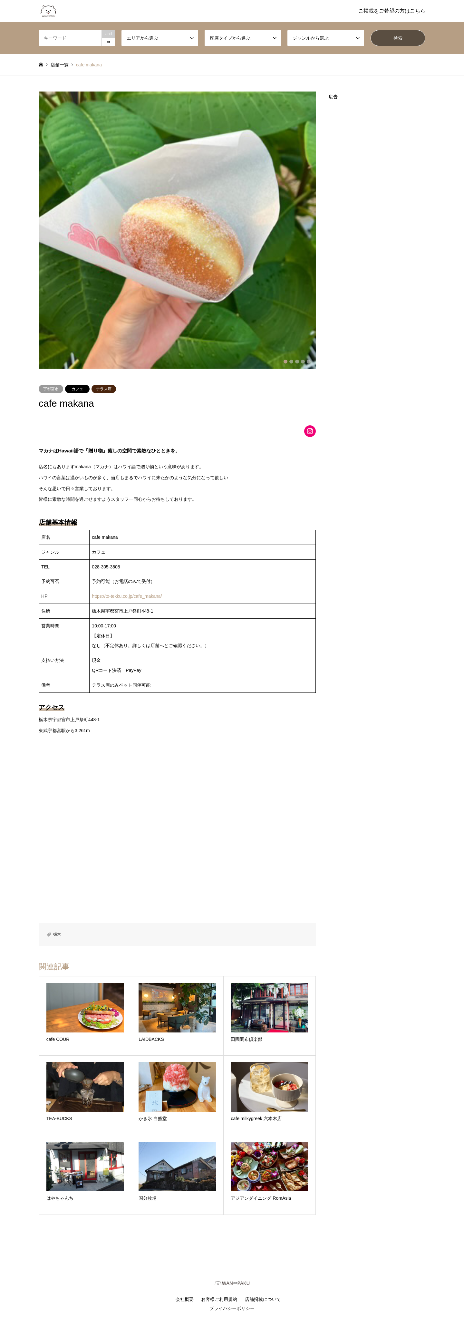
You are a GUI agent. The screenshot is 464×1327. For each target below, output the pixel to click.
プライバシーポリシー (232, 1308)
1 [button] (285, 361)
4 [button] (303, 361)
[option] (177, 230)
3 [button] (297, 361)
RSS (49, 1295)
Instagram (41, 1295)
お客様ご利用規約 (219, 1299)
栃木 (57, 934)
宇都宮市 (51, 389)
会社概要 (185, 1299)
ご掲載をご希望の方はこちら (391, 11)
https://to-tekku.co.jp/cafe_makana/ (127, 596)
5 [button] (309, 361)
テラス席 (103, 389)
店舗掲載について (263, 1299)
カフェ (77, 389)
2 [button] (291, 361)
